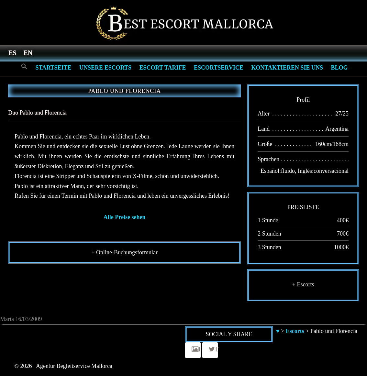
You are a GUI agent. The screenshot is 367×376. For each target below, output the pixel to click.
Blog (339, 67)
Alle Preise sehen (125, 217)
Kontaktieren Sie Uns (287, 67)
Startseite (54, 67)
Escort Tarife (162, 67)
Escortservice (218, 67)
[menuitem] (12, 52)
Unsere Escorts (105, 67)
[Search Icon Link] (24, 67)
